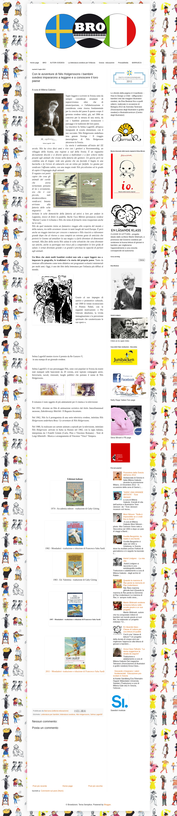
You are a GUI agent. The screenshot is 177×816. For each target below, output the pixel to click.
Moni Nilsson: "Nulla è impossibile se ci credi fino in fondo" (132, 516)
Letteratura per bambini (50, 714)
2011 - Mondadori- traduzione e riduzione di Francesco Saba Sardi (75, 671)
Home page (34, 63)
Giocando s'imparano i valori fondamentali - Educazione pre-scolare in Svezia (127, 673)
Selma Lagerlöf (96, 714)
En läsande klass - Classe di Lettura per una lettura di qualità (132, 629)
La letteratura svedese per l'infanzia (81, 63)
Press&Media (123, 63)
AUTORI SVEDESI (57, 63)
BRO (44, 63)
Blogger (107, 805)
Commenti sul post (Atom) (52, 791)
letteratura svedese (67, 714)
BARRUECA (137, 63)
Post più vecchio (95, 786)
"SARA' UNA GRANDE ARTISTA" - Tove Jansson (133, 494)
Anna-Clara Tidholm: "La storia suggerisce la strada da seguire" (134, 651)
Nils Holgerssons (82, 714)
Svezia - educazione (106, 63)
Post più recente (40, 786)
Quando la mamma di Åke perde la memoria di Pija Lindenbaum (133, 582)
